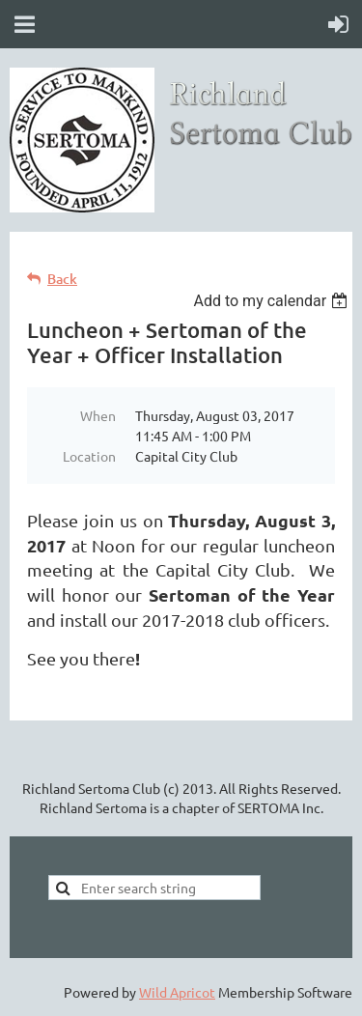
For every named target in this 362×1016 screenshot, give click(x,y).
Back (62, 278)
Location (89, 456)
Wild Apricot (177, 992)
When (98, 415)
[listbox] (272, 301)
